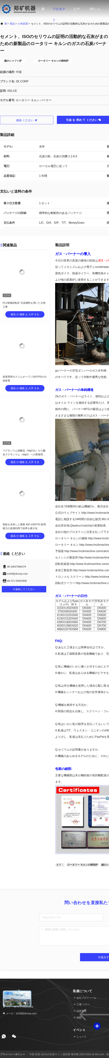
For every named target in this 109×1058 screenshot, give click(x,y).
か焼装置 (23, 23)
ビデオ (76, 10)
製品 (12, 23)
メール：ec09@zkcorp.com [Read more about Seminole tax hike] (19, 1013)
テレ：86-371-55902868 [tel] (17, 1006)
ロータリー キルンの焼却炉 (82, 864)
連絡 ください (27, 120)
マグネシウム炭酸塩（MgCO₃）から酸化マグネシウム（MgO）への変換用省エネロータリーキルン (24, 454)
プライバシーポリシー (12, 1054)
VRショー (94, 10)
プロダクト (58, 10)
